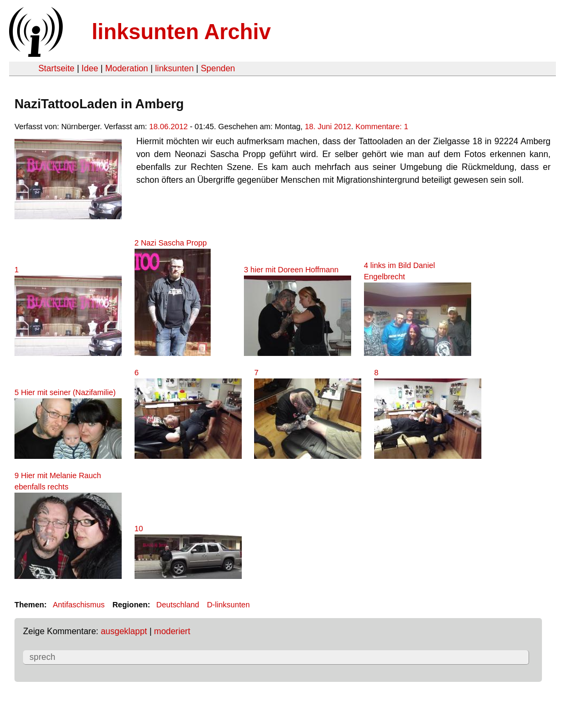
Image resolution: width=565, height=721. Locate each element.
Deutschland (178, 604)
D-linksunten (228, 604)
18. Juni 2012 (328, 126)
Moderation (126, 68)
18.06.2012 (168, 126)
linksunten (174, 68)
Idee (89, 68)
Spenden (217, 68)
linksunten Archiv (181, 31)
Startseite (56, 68)
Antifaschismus (79, 604)
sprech (42, 656)
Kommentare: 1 (381, 126)
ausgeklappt (124, 631)
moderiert (172, 631)
